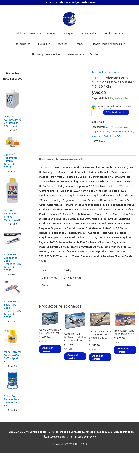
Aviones (51, 41)
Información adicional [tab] (70, 167)
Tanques (69, 41)
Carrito (93, 61)
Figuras (42, 51)
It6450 (95, 144)
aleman (124, 139)
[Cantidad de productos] (96, 120)
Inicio (19, 41)
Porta (116, 144)
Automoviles (89, 41)
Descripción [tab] (46, 167)
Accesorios (115, 79)
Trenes (79, 51)
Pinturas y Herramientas (46, 61)
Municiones (106, 144)
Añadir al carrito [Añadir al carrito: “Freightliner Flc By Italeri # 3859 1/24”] (123, 360)
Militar (103, 79)
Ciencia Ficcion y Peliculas (106, 51)
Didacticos (61, 51)
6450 (116, 139)
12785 (106, 139)
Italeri (94, 79)
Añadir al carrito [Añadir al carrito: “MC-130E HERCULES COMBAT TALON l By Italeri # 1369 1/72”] (99, 371)
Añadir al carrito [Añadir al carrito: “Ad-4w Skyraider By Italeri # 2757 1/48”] (48, 363)
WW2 (131, 144)
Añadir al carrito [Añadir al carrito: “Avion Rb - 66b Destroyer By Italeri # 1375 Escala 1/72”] (74, 370)
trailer (123, 144)
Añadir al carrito (116, 120)
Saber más (107, 116)
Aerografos (74, 61)
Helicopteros (112, 41)
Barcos (34, 41)
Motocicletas (22, 51)
